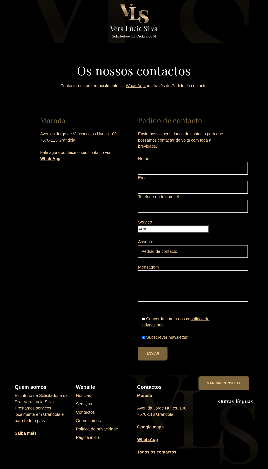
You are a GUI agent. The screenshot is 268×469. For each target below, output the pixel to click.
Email (193, 184)
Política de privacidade (97, 432)
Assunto (193, 249)
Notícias (83, 399)
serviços (43, 412)
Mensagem (193, 286)
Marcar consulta (224, 387)
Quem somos (88, 424)
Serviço (173, 227)
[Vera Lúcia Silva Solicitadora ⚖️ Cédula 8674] (134, 22)
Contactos (85, 416)
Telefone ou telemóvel (193, 203)
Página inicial (88, 441)
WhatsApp (136, 86)
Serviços (84, 407)
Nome (193, 165)
